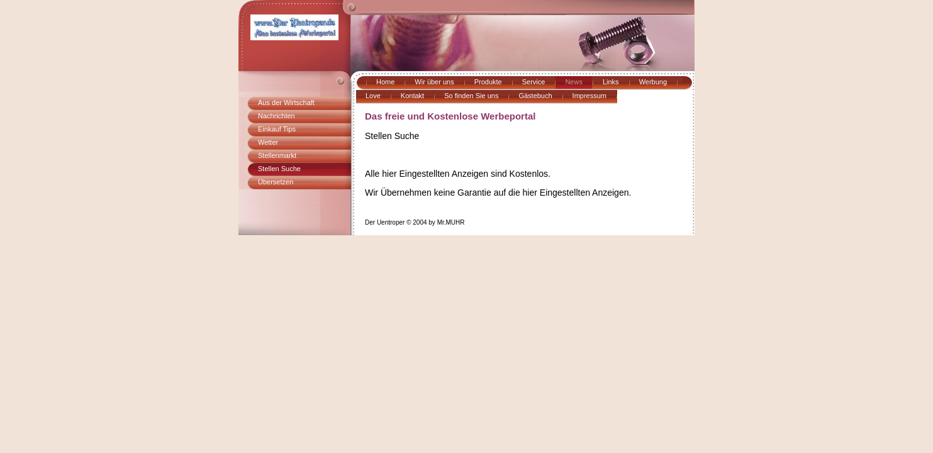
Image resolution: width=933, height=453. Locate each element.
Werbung (653, 82)
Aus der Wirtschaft (286, 102)
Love (373, 95)
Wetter (268, 142)
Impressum (589, 95)
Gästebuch (535, 95)
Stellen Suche (279, 168)
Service (533, 82)
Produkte (488, 82)
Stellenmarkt (277, 155)
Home (385, 82)
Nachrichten (276, 116)
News (574, 82)
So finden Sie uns (471, 95)
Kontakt (412, 95)
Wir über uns (434, 82)
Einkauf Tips (277, 129)
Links (611, 82)
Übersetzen (275, 182)
